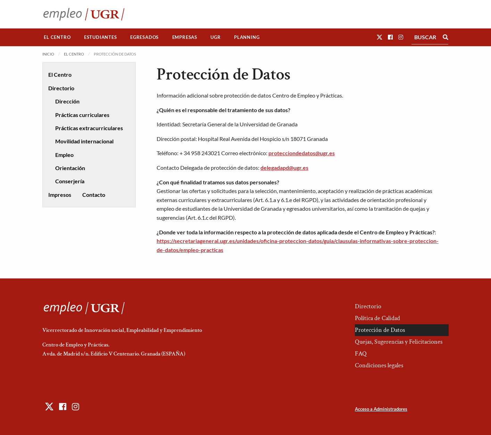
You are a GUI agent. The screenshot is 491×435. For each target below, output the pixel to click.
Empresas (184, 37)
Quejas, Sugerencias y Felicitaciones (398, 342)
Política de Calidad (377, 318)
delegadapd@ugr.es (284, 167)
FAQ (361, 354)
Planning (246, 37)
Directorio (61, 88)
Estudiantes (100, 37)
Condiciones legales (379, 365)
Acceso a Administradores (381, 409)
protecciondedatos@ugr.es (301, 153)
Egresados (144, 37)
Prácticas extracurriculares (89, 128)
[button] (379, 37)
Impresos (59, 194)
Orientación (70, 168)
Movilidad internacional (84, 141)
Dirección (67, 101)
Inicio (48, 54)
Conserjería (69, 181)
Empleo (64, 154)
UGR (215, 37)
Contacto (93, 194)
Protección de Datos (380, 330)
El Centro (57, 37)
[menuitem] (57, 37)
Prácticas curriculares (82, 114)
